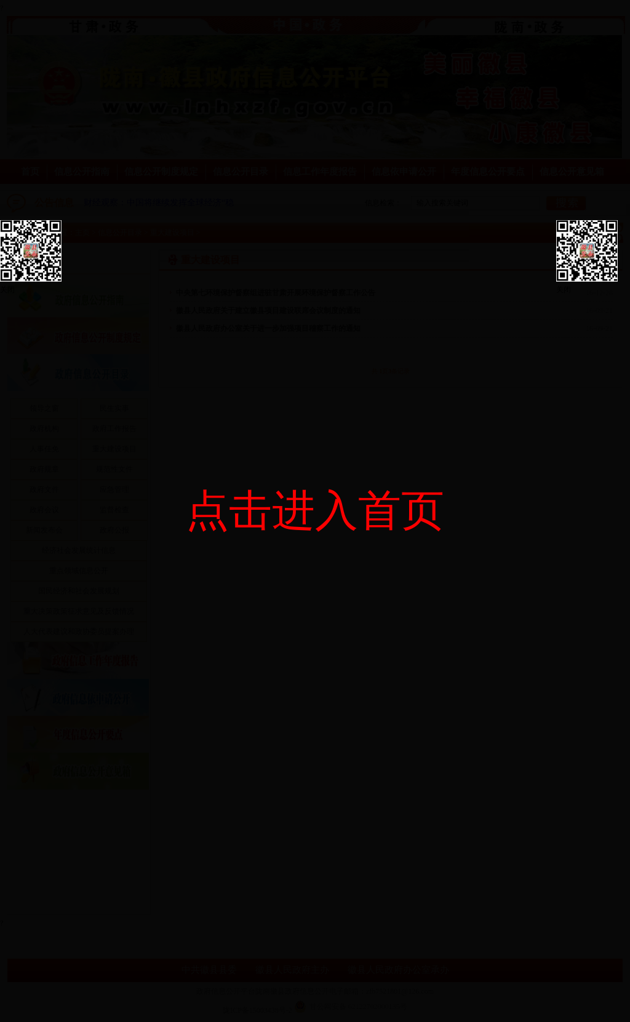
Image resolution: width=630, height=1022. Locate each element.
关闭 (7, 289)
